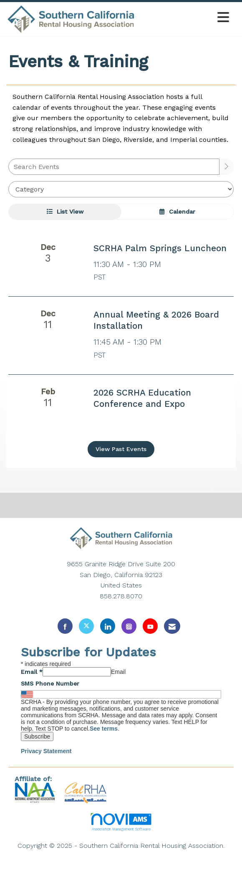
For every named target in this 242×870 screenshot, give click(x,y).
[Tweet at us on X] (86, 626)
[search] (226, 167)
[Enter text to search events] (113, 167)
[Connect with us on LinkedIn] (107, 626)
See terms (104, 728)
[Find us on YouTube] (150, 626)
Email (32, 671)
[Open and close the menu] (184, 18)
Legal (121, 856)
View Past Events (121, 449)
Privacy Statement (46, 751)
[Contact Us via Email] (172, 626)
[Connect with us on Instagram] (128, 626)
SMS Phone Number (50, 683)
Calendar (177, 211)
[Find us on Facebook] (65, 626)
